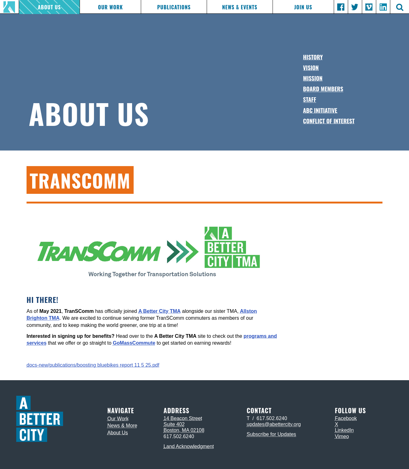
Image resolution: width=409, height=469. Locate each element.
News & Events (240, 7)
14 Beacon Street (183, 418)
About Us (49, 7)
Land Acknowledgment (189, 446)
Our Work (110, 7)
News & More (122, 425)
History (313, 57)
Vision (311, 68)
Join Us (303, 7)
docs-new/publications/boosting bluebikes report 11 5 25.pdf (93, 365)
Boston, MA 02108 (184, 430)
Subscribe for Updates (271, 434)
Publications (173, 7)
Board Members (323, 89)
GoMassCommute (134, 343)
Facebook (346, 418)
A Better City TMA (159, 311)
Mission (313, 78)
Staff (309, 99)
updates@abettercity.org (274, 424)
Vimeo (342, 436)
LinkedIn (344, 430)
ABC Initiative (320, 110)
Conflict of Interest (329, 121)
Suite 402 (174, 424)
